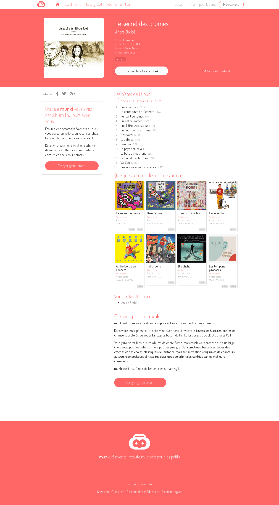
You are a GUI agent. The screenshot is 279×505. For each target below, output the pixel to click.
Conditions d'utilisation (110, 492)
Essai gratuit (94, 4)
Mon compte (231, 4)
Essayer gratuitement (72, 165)
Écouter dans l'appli (141, 71)
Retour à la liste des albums (219, 71)
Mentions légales (172, 492)
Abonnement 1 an (118, 4)
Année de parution (125, 44)
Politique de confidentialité (143, 492)
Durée (118, 40)
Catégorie (120, 52)
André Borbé (125, 32)
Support (180, 4)
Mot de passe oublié (139, 484)
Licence (119, 48)
